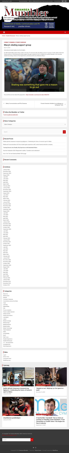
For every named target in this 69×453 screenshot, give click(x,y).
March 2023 (6, 220)
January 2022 (6, 240)
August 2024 (6, 193)
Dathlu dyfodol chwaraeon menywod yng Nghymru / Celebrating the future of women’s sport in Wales (27, 141)
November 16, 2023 (40, 392)
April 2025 (5, 182)
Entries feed (6, 356)
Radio (4, 331)
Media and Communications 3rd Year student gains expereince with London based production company (27, 144)
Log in (4, 355)
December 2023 (7, 204)
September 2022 (7, 229)
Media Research (7, 324)
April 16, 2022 (7, 47)
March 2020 (6, 276)
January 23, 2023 (7, 419)
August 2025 (6, 175)
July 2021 (5, 247)
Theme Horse (38, 450)
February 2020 (6, 277)
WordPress (55, 450)
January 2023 (6, 222)
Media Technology (7, 328)
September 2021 (7, 245)
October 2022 (6, 227)
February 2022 (6, 238)
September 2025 (7, 173)
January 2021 (6, 258)
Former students (7, 310)
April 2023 (5, 218)
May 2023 (5, 216)
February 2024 (6, 200)
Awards (5, 297)
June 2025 (5, 178)
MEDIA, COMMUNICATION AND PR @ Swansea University (41, 1)
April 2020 (5, 274)
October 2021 (6, 243)
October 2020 (6, 263)
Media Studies (6, 326)
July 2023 (5, 213)
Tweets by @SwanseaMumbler (10, 115)
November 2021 (7, 241)
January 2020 (6, 279)
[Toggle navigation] (4, 32)
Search (64, 132)
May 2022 (5, 234)
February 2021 (6, 256)
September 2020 (7, 265)
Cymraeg (5, 304)
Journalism (6, 317)
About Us (5, 294)
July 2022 (5, 231)
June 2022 (5, 232)
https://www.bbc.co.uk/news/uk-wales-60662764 (37, 94)
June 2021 (5, 249)
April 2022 (5, 236)
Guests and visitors (7, 315)
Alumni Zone (6, 295)
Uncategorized (6, 344)
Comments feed (7, 358)
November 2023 (7, 205)
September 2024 (7, 191)
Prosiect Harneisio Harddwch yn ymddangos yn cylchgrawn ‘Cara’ (52, 104)
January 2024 (6, 202)
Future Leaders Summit (8, 312)
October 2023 (6, 207)
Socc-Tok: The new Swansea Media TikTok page (14, 153)
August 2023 (6, 211)
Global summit (6, 313)
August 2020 (6, 267)
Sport (4, 335)
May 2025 (5, 180)
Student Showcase (20, 42)
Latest (4, 319)
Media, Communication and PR (9, 435)
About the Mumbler (23, 1)
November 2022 (7, 225)
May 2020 (5, 272)
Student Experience (7, 339)
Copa (4, 303)
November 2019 (7, 283)
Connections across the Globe (10, 301)
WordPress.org (6, 360)
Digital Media (6, 306)
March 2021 (6, 254)
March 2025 (6, 184)
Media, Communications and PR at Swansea (16, 103)
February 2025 (6, 186)
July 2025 (5, 177)
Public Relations (7, 330)
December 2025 (7, 171)
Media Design (6, 322)
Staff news (6, 337)
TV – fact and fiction (8, 342)
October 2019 (6, 285)
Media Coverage (7, 321)
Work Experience (7, 346)
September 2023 (7, 209)
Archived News (57, 1)
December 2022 (7, 223)
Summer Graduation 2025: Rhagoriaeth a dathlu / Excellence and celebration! (21, 150)
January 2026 (6, 169)
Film (4, 308)
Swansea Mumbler (23, 450)
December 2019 (7, 281)
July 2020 (5, 268)
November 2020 (7, 261)
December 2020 (7, 259)
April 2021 (5, 252)
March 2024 (6, 198)
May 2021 (5, 250)
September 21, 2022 (40, 425)
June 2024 (5, 195)
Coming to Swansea (9, 42)
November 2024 (7, 189)
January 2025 (6, 187)
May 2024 (5, 196)
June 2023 (5, 214)
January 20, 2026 (7, 393)
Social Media (6, 333)
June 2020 (5, 270)
